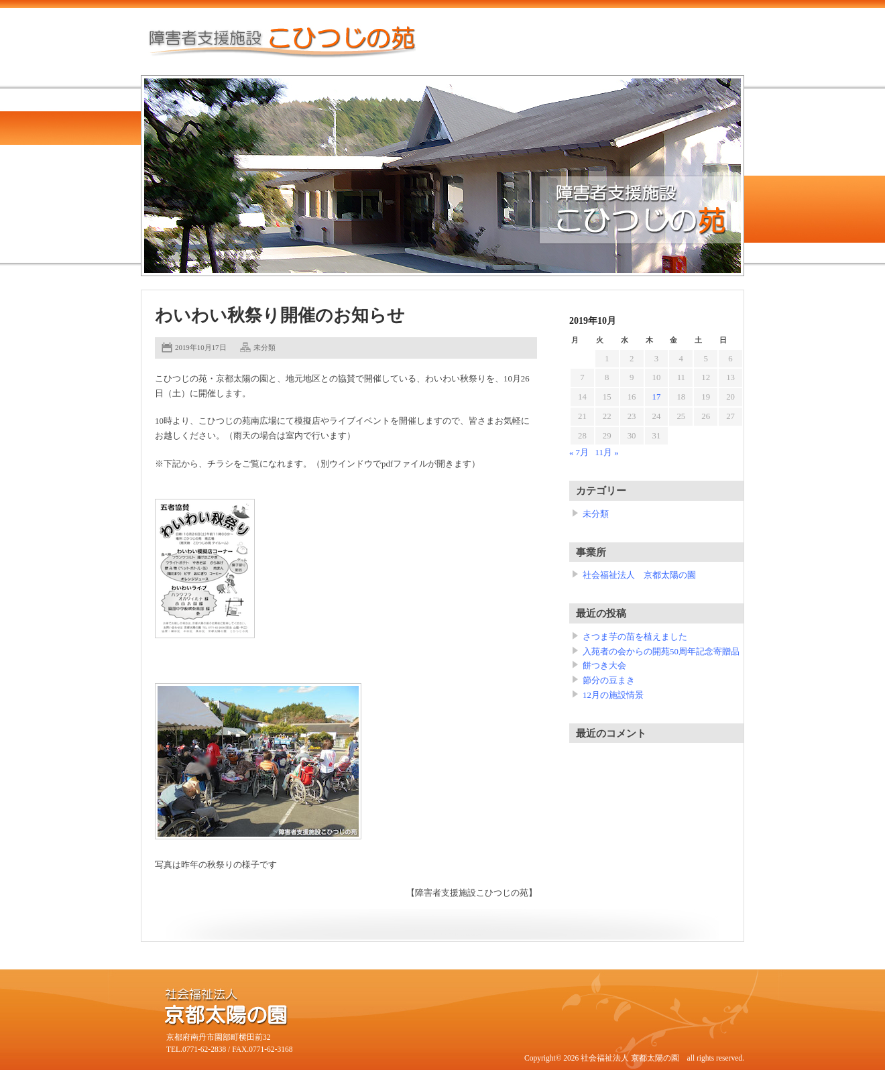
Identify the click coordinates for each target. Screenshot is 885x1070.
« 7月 (579, 452)
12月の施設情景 (613, 695)
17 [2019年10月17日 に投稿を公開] (656, 397)
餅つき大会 (604, 665)
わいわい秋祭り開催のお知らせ (280, 315)
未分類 (264, 347)
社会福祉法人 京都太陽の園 (639, 575)
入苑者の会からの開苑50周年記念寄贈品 (661, 651)
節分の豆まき (609, 680)
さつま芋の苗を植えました (635, 637)
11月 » (607, 452)
